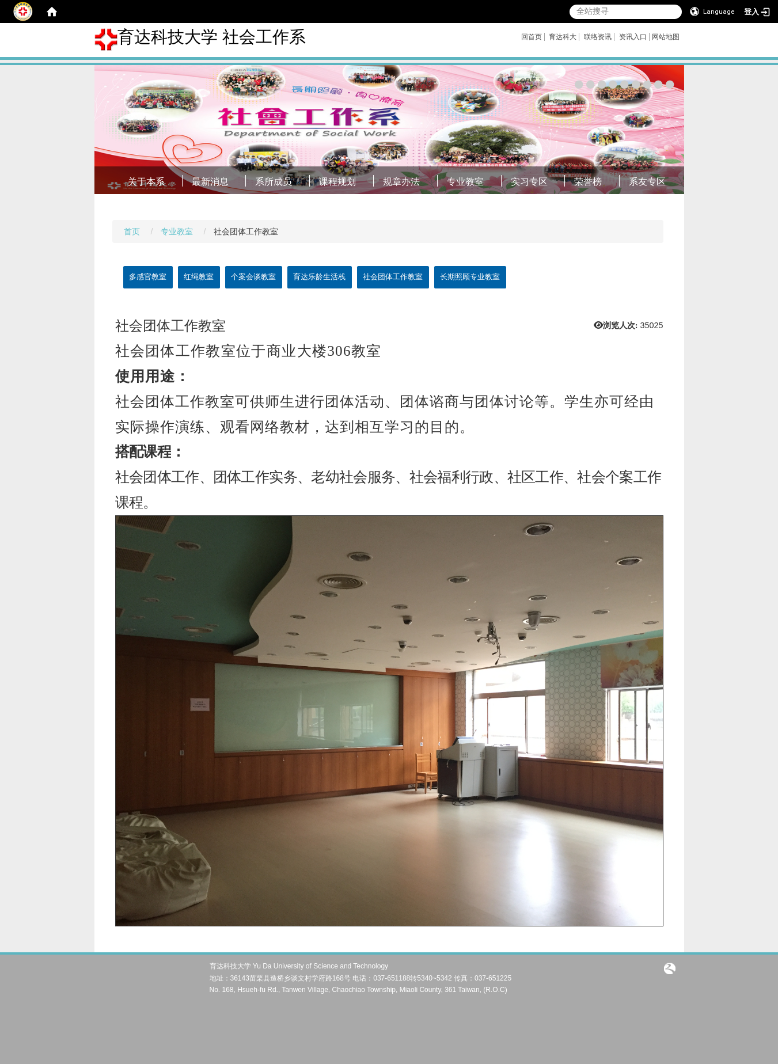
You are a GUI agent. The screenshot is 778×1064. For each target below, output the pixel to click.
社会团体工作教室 (393, 276)
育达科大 (562, 37)
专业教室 (465, 182)
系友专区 (647, 182)
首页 (132, 231)
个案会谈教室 (253, 276)
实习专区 (529, 182)
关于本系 (146, 182)
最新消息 (210, 182)
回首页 (531, 37)
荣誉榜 (588, 182)
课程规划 (337, 182)
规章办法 (401, 182)
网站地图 (666, 37)
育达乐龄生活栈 (319, 276)
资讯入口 (633, 37)
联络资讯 (598, 37)
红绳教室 (199, 276)
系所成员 (273, 182)
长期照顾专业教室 (470, 276)
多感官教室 (147, 276)
